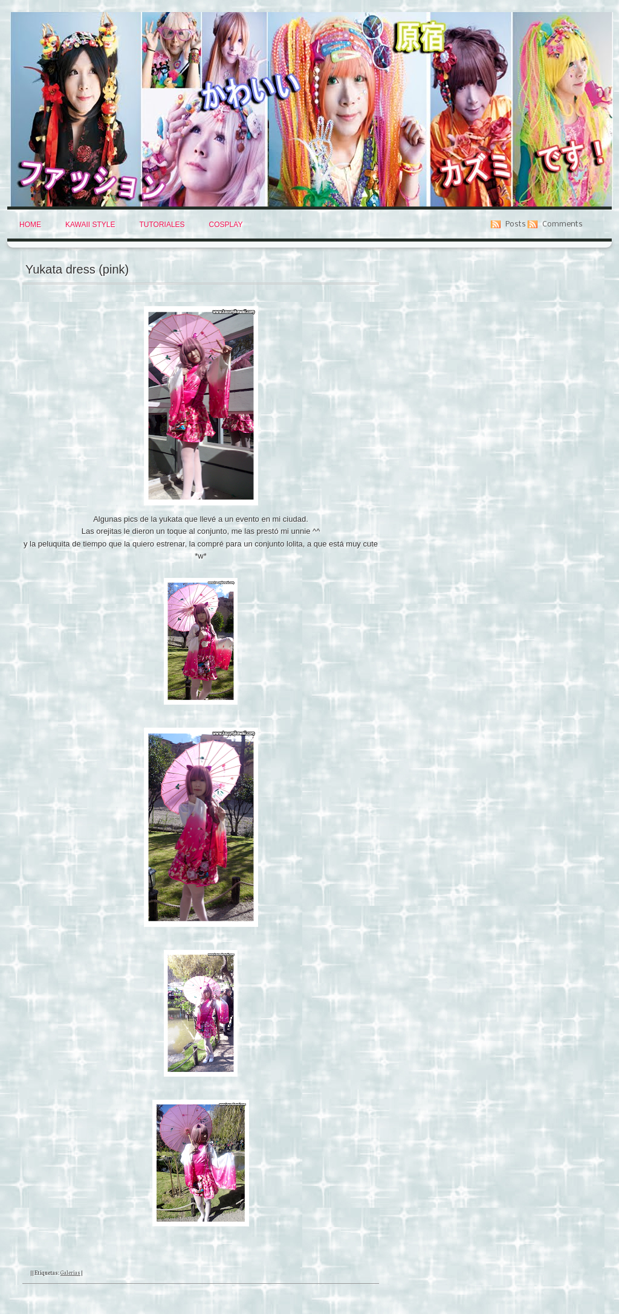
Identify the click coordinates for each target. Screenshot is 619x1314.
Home (30, 224)
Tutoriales (161, 224)
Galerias (70, 1272)
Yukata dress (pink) (77, 269)
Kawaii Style (90, 224)
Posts (515, 224)
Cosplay (226, 224)
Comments (562, 224)
